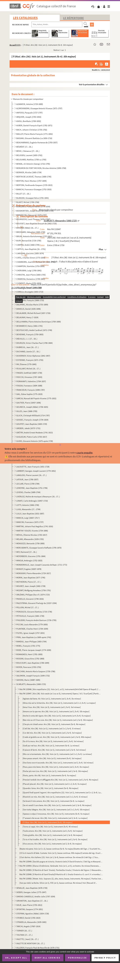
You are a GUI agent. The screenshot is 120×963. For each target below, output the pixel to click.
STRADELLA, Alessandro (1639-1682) (31, 922)
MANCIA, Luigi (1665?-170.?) (28, 518)
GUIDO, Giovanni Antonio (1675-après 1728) (34, 441)
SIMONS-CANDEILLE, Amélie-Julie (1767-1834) (35, 896)
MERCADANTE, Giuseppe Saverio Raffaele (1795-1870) (39, 547)
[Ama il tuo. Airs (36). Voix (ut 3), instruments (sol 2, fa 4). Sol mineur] (52, 707)
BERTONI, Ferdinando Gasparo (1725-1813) (34, 185)
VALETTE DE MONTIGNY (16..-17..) (30, 943)
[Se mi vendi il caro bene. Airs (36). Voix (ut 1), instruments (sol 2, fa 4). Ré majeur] (57, 805)
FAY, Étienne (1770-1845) (26, 364)
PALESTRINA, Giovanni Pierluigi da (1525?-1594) (36, 603)
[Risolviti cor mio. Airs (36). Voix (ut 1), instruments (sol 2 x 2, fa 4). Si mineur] (55, 796)
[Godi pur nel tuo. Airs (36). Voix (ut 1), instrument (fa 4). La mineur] (51, 745)
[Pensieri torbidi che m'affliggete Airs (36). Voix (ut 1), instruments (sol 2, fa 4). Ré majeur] (60, 779)
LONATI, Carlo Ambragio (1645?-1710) (32, 500)
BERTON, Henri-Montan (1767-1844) (31, 181)
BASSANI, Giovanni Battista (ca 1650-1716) (34, 138)
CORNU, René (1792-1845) (27, 296)
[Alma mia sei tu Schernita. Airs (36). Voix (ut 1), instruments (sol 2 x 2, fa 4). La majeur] (59, 703)
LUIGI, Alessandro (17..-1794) (28, 509)
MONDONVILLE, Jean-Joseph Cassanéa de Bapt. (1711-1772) (41, 564)
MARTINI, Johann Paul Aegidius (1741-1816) (34, 526)
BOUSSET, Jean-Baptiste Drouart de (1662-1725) (36, 223)
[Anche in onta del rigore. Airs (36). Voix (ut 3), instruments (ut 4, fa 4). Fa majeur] (57, 715)
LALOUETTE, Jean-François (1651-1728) (33, 466)
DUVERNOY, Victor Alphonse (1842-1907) (33, 355)
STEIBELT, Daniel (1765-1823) (28, 917)
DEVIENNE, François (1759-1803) (30, 334)
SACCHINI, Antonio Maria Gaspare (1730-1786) (35, 671)
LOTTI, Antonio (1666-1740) (27, 505)
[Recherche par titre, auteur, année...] (56, 24)
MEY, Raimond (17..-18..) (26, 552)
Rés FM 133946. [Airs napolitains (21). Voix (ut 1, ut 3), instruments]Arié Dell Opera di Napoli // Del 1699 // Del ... (60, 689)
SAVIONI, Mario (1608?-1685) (28, 680)
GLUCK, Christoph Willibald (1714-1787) (33, 415)
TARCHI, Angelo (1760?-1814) (28, 926)
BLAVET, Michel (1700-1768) (27, 202)
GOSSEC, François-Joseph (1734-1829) (32, 419)
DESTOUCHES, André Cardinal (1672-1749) (34, 330)
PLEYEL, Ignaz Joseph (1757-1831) (30, 633)
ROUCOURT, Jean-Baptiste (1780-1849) (32, 663)
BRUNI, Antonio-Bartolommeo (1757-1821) (34, 236)
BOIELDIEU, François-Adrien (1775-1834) (33, 206)
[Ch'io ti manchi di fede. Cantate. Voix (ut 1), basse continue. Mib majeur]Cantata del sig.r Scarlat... (61, 853)
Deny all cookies (47, 957)
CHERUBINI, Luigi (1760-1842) (29, 270)
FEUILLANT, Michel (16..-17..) (28, 368)
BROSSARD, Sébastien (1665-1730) (30, 232)
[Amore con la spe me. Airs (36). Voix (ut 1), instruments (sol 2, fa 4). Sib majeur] (56, 711)
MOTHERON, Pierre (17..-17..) (28, 581)
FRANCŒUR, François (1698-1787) (30, 390)
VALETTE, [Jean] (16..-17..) (27, 939)
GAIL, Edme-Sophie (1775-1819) (29, 394)
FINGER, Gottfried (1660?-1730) (29, 372)
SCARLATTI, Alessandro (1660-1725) (31, 684)
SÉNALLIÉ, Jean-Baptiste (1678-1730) (31, 888)
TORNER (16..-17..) (24, 930)
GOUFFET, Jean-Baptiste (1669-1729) (31, 424)
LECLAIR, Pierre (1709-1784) (28, 483)
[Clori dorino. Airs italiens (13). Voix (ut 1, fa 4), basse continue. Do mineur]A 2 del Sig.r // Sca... (59, 857)
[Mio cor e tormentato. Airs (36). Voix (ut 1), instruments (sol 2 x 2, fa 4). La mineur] (57, 754)
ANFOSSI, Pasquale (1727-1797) (29, 112)
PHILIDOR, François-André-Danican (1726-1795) (36, 620)
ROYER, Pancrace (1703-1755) (28, 667)
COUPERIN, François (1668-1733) (30, 300)
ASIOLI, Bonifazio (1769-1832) (28, 121)
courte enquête (84, 452)
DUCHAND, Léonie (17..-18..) (28, 351)
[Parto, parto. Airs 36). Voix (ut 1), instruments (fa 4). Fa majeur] (49, 775)
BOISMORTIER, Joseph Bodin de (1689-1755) (35, 210)
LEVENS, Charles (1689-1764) (28, 492)
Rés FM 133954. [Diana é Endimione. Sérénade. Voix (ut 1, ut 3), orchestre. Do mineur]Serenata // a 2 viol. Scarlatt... (60, 865)
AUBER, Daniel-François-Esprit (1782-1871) (34, 125)
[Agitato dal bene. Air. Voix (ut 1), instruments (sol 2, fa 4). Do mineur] (52, 698)
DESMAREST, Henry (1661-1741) (29, 326)
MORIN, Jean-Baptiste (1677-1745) (30, 577)
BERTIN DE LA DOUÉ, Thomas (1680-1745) (33, 176)
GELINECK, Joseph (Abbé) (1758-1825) (32, 407)
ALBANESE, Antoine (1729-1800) (29, 104)
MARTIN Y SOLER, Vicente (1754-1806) (32, 530)
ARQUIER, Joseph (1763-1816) (28, 117)
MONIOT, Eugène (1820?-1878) (28, 569)
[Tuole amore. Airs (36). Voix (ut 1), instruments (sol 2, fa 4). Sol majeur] (53, 831)
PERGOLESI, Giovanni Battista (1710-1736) (34, 611)
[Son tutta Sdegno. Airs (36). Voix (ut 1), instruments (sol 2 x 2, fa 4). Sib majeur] (56, 809)
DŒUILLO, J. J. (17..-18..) (26, 338)
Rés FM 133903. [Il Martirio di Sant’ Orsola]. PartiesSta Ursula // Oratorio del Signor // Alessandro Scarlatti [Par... (61, 870)
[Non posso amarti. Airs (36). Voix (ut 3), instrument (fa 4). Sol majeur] (52, 758)
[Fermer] (60, 445)
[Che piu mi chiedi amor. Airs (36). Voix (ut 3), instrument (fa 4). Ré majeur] (54, 724)
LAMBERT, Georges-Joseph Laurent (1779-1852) (36, 471)
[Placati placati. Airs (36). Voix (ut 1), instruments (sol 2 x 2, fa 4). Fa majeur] (55, 784)
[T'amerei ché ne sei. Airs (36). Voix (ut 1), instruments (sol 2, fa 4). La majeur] (55, 818)
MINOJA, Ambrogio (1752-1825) (29, 560)
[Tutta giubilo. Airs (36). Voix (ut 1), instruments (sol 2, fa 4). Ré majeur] (53, 835)
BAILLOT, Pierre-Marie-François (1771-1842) (34, 134)
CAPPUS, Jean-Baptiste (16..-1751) (31, 249)
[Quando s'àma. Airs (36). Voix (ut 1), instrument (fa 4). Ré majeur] (50, 788)
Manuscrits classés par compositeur (28, 99)
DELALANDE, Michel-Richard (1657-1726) (33, 313)
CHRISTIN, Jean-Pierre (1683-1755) (31, 274)
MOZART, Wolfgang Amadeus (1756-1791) (33, 590)
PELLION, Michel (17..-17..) (27, 607)
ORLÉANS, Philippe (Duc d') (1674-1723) (33, 594)
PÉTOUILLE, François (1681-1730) (30, 616)
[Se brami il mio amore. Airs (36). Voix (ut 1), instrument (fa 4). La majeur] (53, 801)
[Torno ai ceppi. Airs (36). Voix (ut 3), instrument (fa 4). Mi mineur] (50, 826)
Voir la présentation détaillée (91, 84)
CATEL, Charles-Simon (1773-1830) (30, 257)
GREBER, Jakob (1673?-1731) (28, 428)
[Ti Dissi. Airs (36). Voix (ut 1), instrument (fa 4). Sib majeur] (48, 822)
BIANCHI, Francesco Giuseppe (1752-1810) (34, 189)
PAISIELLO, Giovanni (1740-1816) (30, 599)
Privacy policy (105, 957)
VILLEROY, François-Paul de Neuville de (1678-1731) (38, 947)
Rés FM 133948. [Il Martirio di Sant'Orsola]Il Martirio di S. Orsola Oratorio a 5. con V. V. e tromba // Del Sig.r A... (61, 874)
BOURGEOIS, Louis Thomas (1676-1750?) (33, 219)
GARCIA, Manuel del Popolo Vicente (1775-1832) (36, 398)
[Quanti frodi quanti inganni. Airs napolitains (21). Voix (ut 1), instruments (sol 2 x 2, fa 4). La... (62, 792)
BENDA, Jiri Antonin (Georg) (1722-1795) (33, 163)
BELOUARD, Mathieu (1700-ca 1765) (31, 159)
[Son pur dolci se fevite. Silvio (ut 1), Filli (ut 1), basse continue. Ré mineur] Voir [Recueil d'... (58, 883)
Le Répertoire (73, 18)
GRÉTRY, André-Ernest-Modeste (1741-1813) (34, 432)
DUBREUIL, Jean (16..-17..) (27, 347)
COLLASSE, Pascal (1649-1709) (29, 287)
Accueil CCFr (15, 45)
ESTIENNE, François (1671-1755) (29, 360)
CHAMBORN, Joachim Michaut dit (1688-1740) (35, 262)
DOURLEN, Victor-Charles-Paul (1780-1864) (34, 343)
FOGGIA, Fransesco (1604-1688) (29, 385)
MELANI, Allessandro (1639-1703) (30, 539)
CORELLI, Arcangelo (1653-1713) (29, 291)
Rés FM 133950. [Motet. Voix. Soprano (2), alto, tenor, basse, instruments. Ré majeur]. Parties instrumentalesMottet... (61, 878)
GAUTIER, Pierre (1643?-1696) (28, 402)
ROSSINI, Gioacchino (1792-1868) (30, 658)
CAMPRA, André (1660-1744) (28, 245)
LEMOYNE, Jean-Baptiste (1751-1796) (32, 488)
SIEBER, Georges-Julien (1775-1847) (31, 892)
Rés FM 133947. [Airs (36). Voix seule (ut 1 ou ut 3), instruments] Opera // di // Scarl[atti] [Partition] (60, 693)
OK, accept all (16, 957)
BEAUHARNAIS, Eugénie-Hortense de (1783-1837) (37, 142)
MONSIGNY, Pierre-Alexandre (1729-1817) (33, 573)
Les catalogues (25, 18)
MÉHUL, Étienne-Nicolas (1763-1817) (31, 535)
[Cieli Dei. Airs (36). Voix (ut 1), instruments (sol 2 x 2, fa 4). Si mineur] (52, 728)
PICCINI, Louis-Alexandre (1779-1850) (32, 624)
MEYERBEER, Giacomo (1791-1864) (31, 556)
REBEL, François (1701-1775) (28, 645)
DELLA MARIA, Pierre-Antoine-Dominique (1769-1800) (38, 321)
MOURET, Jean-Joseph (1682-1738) (31, 586)
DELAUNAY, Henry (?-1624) (27, 317)
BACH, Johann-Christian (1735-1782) (31, 129)
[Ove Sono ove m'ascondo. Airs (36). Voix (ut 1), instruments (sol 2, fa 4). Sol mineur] (58, 762)
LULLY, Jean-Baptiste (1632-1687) (30, 513)
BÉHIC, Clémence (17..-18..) (28, 151)
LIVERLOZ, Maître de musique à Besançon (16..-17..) (38, 496)
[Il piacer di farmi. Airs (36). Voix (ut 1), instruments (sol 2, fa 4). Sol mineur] (54, 749)
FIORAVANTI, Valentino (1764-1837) (31, 381)
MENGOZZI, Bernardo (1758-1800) (30, 543)
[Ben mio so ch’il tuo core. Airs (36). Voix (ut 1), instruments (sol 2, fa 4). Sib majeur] (58, 720)
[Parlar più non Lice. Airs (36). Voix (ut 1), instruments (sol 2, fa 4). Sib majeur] (55, 771)
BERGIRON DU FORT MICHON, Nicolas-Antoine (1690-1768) (41, 168)
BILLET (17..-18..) (23, 193)
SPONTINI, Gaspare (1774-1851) (29, 909)
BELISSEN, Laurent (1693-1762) (29, 155)
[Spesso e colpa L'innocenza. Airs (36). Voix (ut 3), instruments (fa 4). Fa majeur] (56, 813)
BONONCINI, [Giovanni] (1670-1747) (31, 215)
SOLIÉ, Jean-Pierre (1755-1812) (29, 905)
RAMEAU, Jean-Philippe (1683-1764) (31, 641)
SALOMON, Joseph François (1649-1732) (33, 675)
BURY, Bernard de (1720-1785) (28, 240)
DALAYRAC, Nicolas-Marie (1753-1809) (32, 304)
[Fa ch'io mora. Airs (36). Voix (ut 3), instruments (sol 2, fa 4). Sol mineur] (53, 741)
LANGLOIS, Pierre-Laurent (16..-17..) (31, 475)
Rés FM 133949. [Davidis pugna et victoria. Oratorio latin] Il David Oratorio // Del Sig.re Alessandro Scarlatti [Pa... (61, 861)
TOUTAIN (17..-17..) (24, 935)
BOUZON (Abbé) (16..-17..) (27, 227)
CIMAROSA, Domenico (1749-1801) (30, 279)
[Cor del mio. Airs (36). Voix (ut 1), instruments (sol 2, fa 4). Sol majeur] (52, 732)
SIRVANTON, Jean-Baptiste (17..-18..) (32, 900)
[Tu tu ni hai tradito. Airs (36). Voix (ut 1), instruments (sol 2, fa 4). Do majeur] (55, 839)
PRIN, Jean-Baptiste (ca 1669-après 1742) (33, 637)
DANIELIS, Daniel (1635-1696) (28, 309)
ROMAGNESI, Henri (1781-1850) (29, 654)
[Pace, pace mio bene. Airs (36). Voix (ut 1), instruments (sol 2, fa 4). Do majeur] (56, 767)
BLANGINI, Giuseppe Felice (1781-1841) (32, 198)
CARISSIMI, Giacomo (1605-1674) (30, 253)
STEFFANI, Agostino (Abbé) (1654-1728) (32, 913)
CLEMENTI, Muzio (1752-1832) (28, 283)
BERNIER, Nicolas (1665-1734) (29, 172)
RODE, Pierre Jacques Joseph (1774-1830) (33, 650)
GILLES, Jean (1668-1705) (26, 411)
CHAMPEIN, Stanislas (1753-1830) (30, 266)
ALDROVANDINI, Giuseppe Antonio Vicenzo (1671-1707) (39, 108)
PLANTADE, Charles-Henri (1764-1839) (32, 628)
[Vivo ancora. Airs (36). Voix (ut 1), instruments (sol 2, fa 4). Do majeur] (52, 843)
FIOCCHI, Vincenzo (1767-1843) (29, 377)
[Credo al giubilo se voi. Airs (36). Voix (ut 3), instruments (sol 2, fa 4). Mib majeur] (57, 737)
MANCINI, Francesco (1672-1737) (30, 522)
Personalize (77, 957)
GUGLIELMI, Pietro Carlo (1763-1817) (31, 436)
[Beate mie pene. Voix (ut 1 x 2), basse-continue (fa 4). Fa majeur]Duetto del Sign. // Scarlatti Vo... (60, 848)
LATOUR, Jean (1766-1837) (27, 479)
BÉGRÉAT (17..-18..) (24, 146)
